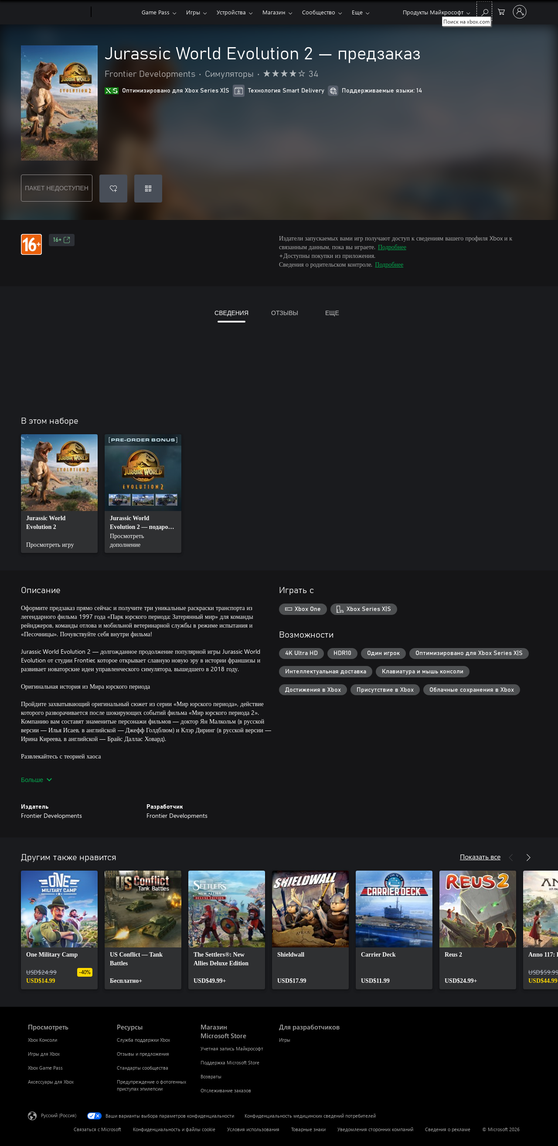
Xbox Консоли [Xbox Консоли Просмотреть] (42, 1040)
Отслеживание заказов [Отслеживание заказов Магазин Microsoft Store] (226, 1090)
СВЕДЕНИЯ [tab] (231, 313)
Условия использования (253, 1129)
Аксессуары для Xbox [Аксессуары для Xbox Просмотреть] (51, 1081)
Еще (357, 12)
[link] (59, 493)
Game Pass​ (156, 12)
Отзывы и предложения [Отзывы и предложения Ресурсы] (143, 1054)
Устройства (231, 12)
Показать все (480, 856)
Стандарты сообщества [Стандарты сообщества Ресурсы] (142, 1068)
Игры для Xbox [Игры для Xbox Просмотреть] (44, 1054)
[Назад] (511, 857)
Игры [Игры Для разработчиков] (284, 1040)
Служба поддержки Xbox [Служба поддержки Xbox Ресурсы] (143, 1040)
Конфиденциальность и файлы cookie (174, 1129)
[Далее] (528, 857)
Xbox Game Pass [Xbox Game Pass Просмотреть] (45, 1068)
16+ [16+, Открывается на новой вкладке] (61, 240)
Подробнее (392, 247)
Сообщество (318, 12)
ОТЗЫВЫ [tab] (284, 313)
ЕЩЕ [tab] (332, 313)
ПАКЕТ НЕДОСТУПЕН (56, 188)
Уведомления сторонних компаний (375, 1129)
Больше (36, 779)
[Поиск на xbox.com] (484, 11)
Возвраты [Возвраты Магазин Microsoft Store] (211, 1076)
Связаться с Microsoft (97, 1129)
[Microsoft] (58, 12)
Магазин (274, 12)
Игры (193, 12)
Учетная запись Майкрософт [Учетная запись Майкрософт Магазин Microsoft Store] (232, 1048)
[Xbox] (115, 12)
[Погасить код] (148, 188)
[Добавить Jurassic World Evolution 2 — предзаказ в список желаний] (113, 188)
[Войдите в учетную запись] (519, 11)
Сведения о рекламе (447, 1129)
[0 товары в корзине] (501, 11)
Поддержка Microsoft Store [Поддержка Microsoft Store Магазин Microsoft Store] (230, 1062)
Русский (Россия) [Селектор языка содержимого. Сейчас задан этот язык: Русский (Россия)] (58, 1115)
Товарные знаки (308, 1129)
